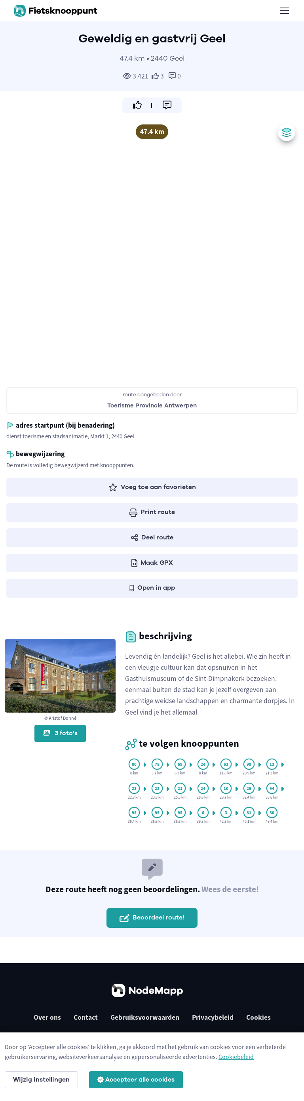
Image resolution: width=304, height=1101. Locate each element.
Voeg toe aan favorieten (152, 487)
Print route (152, 512)
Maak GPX (152, 562)
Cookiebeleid (236, 1057)
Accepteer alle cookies (136, 1079)
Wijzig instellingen (41, 1079)
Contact (86, 1017)
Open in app (152, 587)
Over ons (47, 1017)
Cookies (258, 1017)
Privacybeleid (213, 1017)
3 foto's (60, 733)
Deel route (152, 537)
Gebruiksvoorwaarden (144, 1017)
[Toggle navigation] (284, 11)
